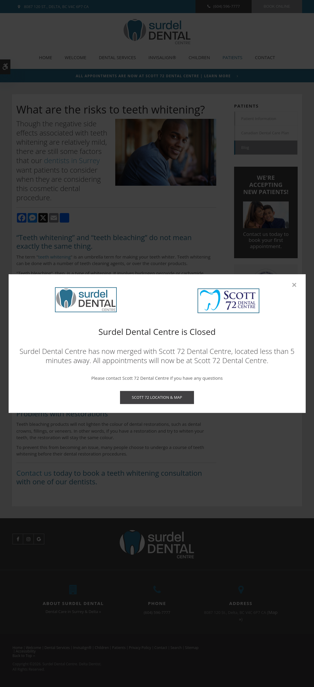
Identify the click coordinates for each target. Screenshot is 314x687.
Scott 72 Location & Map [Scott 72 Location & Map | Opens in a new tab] (157, 397)
